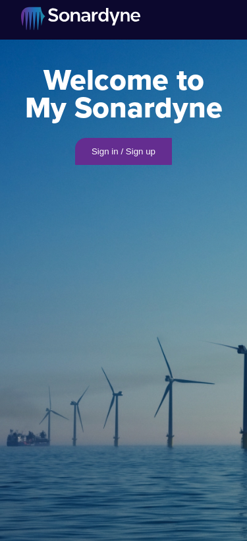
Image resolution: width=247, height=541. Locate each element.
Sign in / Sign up (123, 151)
